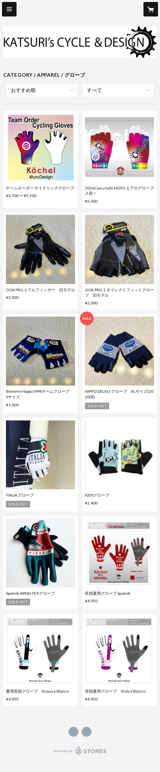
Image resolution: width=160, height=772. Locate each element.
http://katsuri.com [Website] (87, 732)
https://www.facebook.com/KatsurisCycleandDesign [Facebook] (73, 732)
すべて (94, 90)
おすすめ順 (23, 90)
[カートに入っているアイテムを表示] (150, 9)
